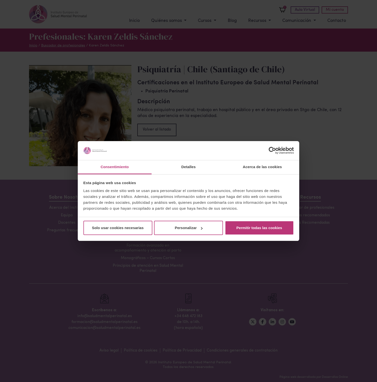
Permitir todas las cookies (259, 228)
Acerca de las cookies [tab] (262, 167)
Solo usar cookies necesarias (117, 228)
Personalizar (189, 228)
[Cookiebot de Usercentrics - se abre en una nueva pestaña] (272, 150)
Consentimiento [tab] (115, 167)
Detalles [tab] (188, 167)
